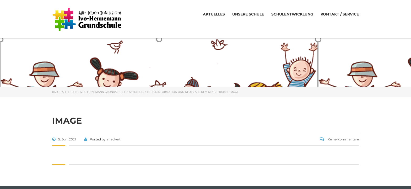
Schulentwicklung (292, 14)
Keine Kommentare (339, 139)
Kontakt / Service (340, 14)
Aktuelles (214, 14)
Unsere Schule (248, 14)
